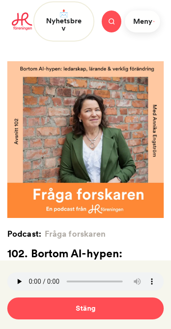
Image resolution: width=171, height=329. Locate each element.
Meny (144, 21)
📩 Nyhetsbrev (64, 20)
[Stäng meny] (111, 21)
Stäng (86, 308)
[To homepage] (22, 21)
